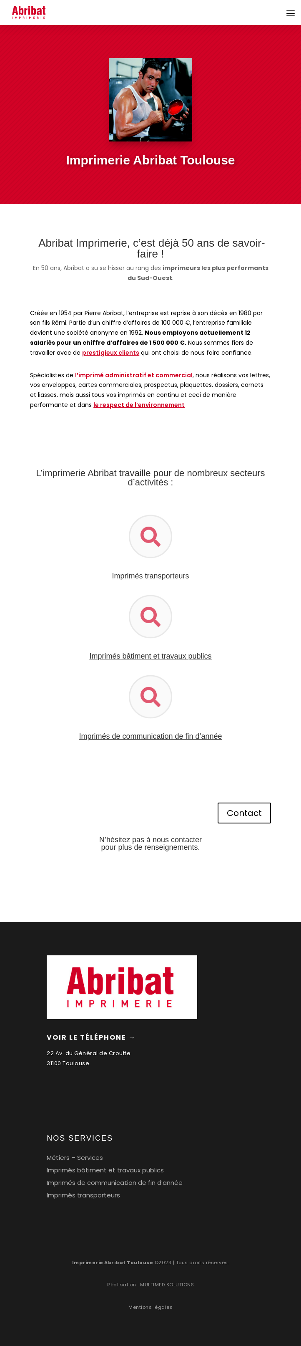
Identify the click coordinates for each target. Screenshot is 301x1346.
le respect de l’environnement (139, 405)
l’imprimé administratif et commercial (134, 375)
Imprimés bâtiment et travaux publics (150, 656)
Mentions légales (150, 1307)
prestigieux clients (110, 352)
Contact (244, 813)
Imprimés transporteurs (83, 1195)
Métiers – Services (75, 1157)
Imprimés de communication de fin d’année (115, 1182)
